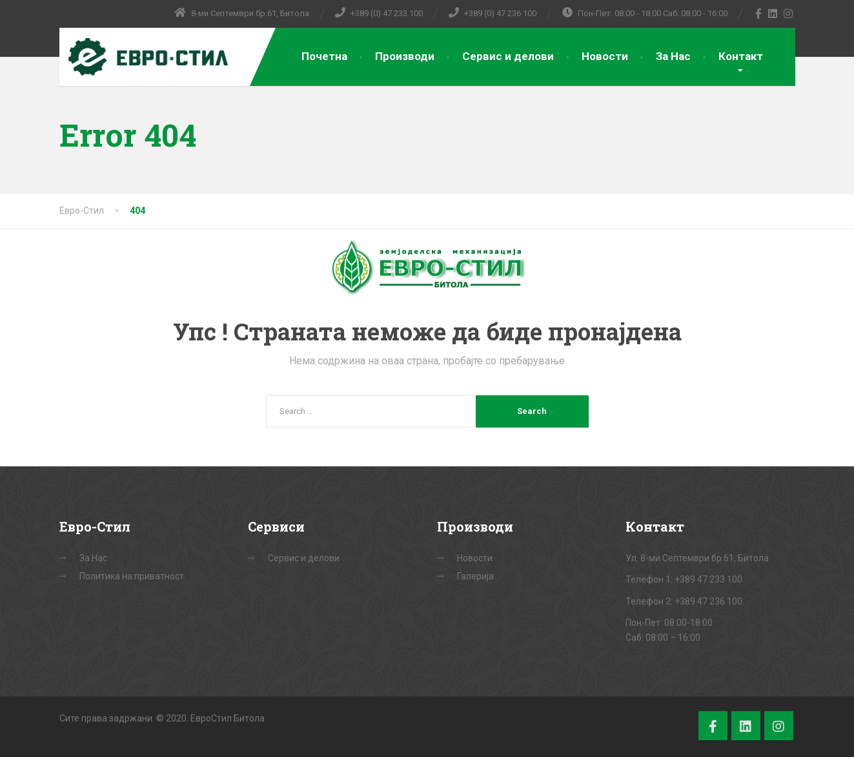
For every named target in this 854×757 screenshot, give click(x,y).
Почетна (324, 56)
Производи (404, 56)
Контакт (740, 56)
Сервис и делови (508, 56)
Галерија (475, 576)
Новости (605, 56)
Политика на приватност (131, 576)
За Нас (673, 56)
